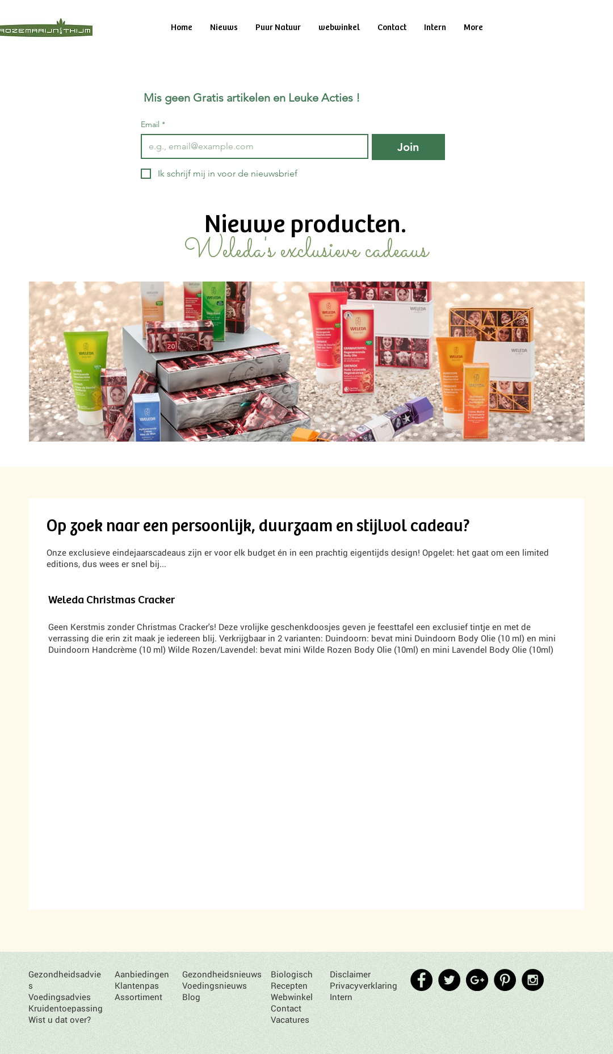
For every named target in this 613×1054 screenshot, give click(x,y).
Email (153, 124)
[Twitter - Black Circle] (449, 980)
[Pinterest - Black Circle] (505, 980)
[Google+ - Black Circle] (477, 980)
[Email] (251, 146)
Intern (341, 996)
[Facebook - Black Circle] (421, 980)
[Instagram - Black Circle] (533, 980)
